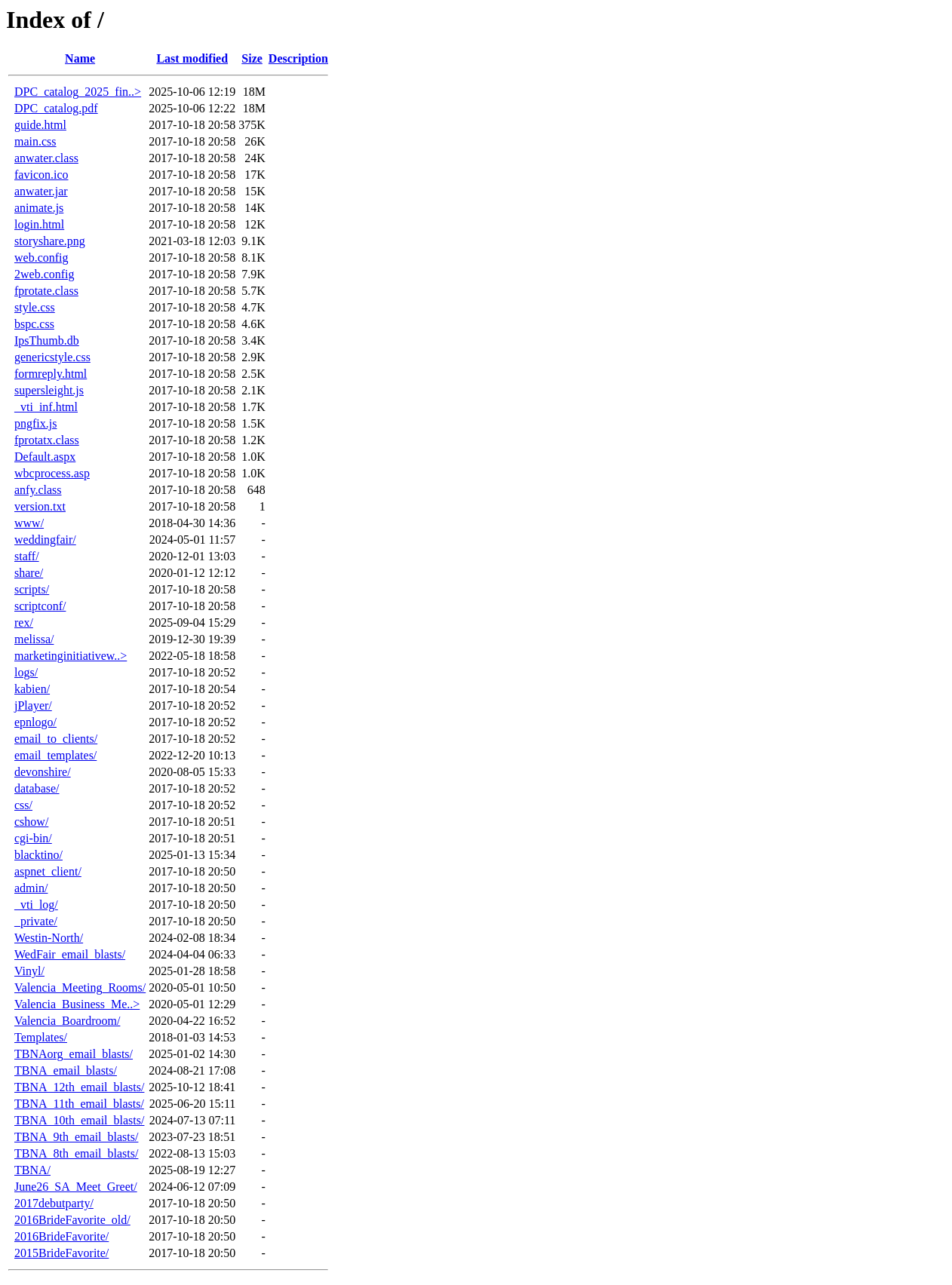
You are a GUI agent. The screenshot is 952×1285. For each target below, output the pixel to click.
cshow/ (31, 821)
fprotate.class (46, 290)
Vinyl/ (29, 971)
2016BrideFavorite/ (61, 1236)
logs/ (26, 672)
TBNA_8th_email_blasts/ (76, 1153)
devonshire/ (42, 771)
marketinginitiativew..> (70, 655)
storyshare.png (49, 241)
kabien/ (32, 688)
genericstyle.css (52, 357)
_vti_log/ (36, 904)
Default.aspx (44, 456)
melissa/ (34, 639)
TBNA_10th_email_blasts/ (79, 1120)
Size (252, 58)
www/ (29, 523)
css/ (23, 805)
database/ (37, 788)
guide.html (40, 124)
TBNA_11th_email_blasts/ (79, 1103)
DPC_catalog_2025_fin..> (77, 91)
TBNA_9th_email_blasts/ (76, 1136)
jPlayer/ (33, 705)
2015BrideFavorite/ (61, 1253)
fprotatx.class (46, 440)
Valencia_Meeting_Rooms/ (80, 987)
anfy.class (38, 489)
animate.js (38, 207)
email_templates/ (55, 755)
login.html (39, 224)
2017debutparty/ (54, 1203)
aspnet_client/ (47, 871)
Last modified (192, 58)
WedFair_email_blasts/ (69, 954)
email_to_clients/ (55, 738)
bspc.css (34, 323)
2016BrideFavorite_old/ (72, 1219)
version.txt (40, 506)
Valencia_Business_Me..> (77, 1004)
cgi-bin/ (33, 838)
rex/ (23, 622)
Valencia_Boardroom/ (67, 1020)
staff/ (26, 556)
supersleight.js (49, 390)
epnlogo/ (35, 722)
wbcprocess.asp (52, 473)
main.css (35, 141)
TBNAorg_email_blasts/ (73, 1053)
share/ (28, 572)
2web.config (44, 274)
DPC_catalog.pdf (56, 108)
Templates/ (40, 1037)
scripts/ (31, 589)
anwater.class (46, 158)
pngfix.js (35, 423)
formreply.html (50, 373)
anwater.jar (41, 191)
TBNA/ (32, 1170)
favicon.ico (41, 174)
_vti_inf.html (46, 406)
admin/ (31, 888)
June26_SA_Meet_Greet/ (75, 1186)
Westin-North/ (48, 937)
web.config (41, 257)
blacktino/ (38, 854)
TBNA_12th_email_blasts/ (79, 1087)
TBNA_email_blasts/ (65, 1070)
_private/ (35, 921)
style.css (34, 307)
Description (298, 58)
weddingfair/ (45, 539)
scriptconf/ (40, 606)
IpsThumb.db (46, 340)
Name (80, 58)
